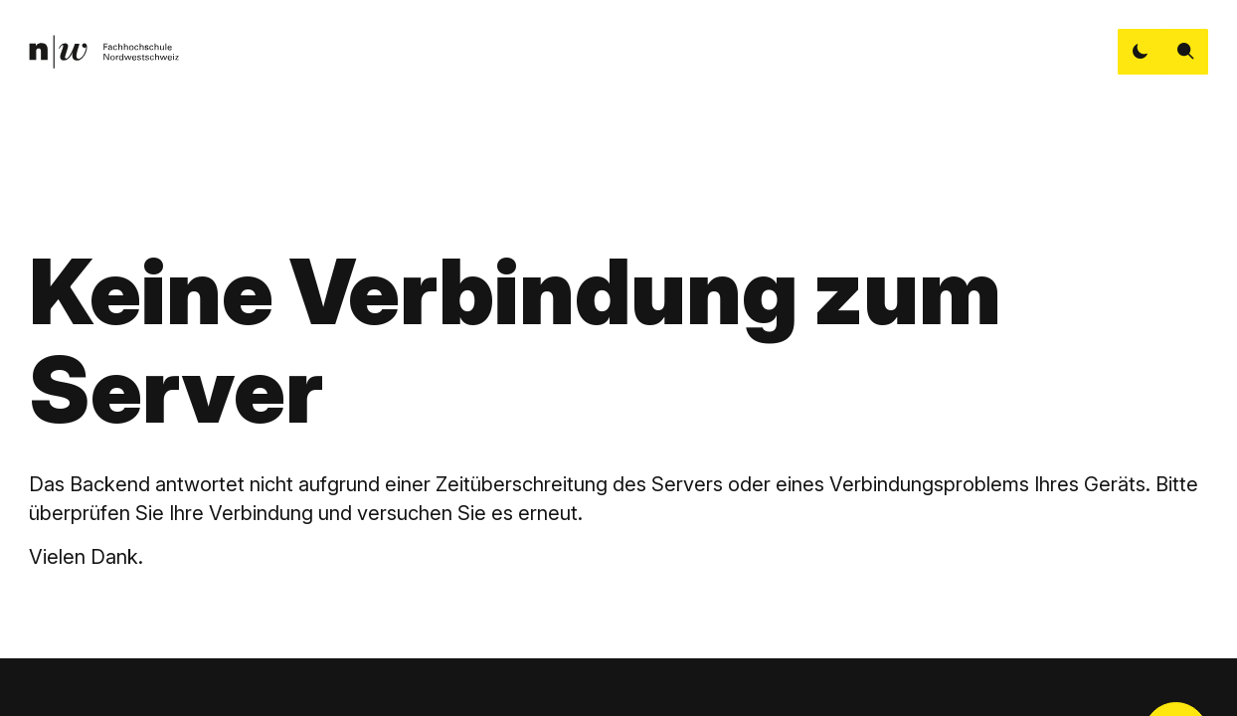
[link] (103, 52)
